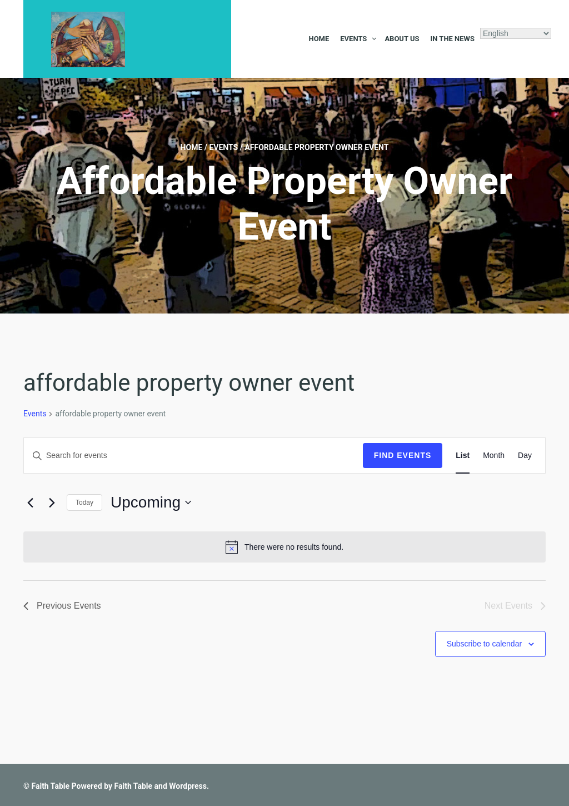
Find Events (403, 455)
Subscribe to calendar (484, 643)
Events (353, 38)
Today (84, 502)
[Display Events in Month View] (494, 455)
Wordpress (188, 786)
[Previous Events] (30, 502)
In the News (452, 38)
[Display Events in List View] (463, 455)
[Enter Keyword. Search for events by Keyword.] (193, 455)
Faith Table (50, 786)
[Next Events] (51, 502)
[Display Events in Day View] (525, 455)
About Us (402, 38)
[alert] (284, 547)
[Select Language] (515, 33)
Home (318, 38)
